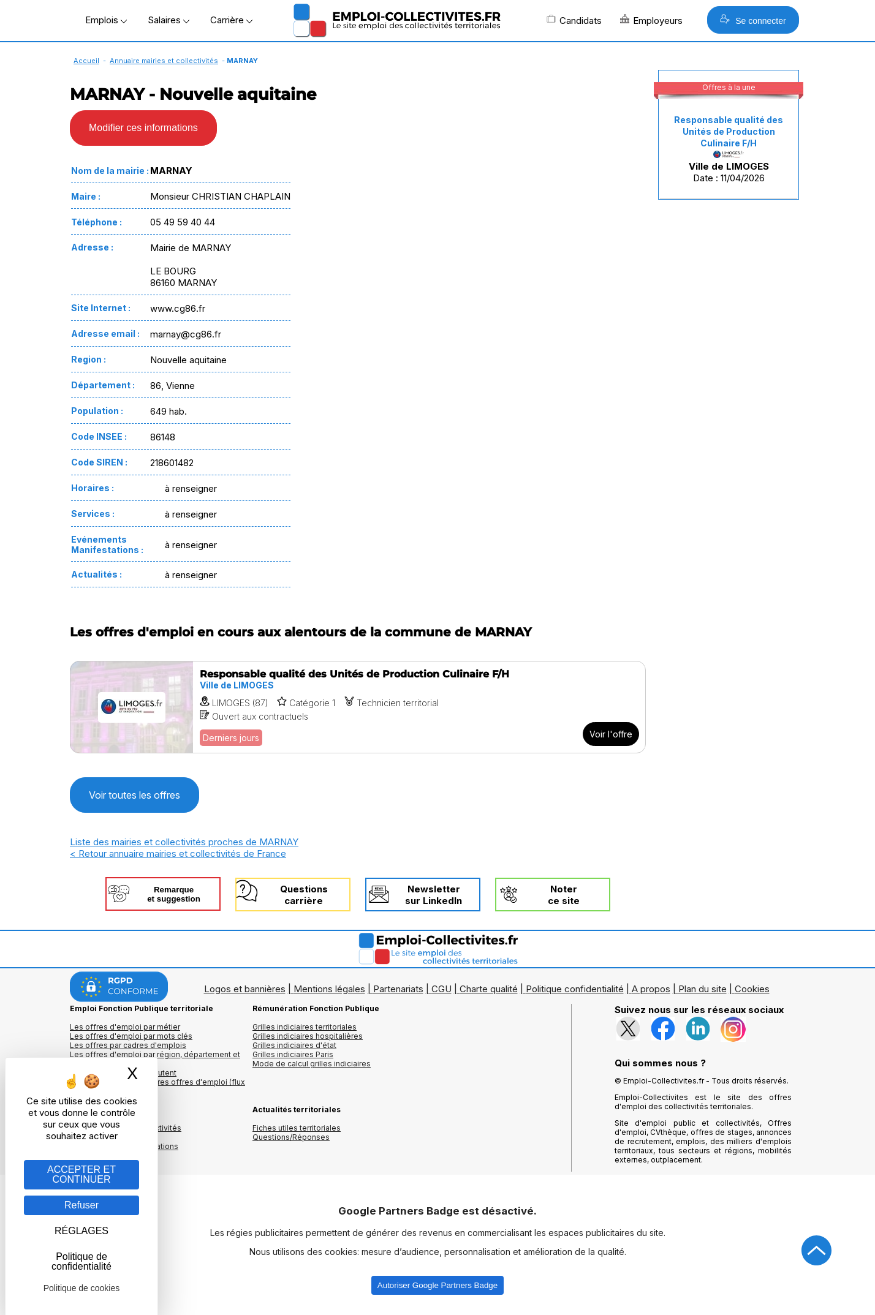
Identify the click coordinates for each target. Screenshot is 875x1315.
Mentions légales (329, 989)
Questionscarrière (304, 894)
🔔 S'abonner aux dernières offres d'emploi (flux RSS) (157, 1086)
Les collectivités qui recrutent (123, 1072)
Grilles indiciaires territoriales (304, 1026)
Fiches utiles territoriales (296, 1127)
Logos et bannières (245, 989)
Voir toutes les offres (134, 795)
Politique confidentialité (575, 989)
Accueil (86, 60)
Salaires (168, 20)
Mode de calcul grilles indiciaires (311, 1063)
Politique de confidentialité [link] (81, 1261)
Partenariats (398, 989)
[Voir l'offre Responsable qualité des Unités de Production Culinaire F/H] (357, 707)
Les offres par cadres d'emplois (128, 1045)
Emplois (106, 20)
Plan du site (702, 989)
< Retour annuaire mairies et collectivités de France (178, 853)
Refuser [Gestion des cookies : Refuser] (81, 1205)
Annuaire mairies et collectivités (164, 60)
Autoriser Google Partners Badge (437, 1285)
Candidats (574, 20)
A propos (651, 989)
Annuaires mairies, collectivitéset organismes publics (125, 1132)
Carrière (231, 20)
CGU (441, 989)
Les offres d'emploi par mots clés (131, 1036)
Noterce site (564, 894)
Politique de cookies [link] (82, 1288)
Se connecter (753, 20)
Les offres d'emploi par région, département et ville (155, 1059)
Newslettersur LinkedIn (433, 894)
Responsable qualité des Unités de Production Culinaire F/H (728, 131)
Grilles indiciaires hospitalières (307, 1036)
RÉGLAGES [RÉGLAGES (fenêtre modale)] (81, 1231)
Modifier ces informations (143, 127)
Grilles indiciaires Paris (292, 1054)
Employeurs (651, 20)
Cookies (752, 989)
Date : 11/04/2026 (728, 149)
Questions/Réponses (291, 1137)
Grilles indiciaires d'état (294, 1045)
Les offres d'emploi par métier (125, 1026)
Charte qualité (489, 989)
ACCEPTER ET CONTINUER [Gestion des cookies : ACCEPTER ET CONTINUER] (81, 1174)
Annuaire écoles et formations (124, 1146)
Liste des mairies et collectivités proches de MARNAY (184, 842)
